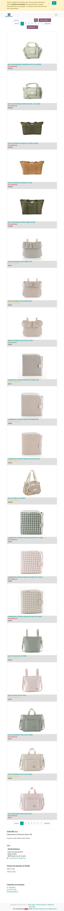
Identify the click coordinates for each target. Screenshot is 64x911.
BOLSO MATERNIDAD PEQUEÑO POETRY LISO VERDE (24, 64)
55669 (10, 305)
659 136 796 (12, 889)
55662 (10, 344)
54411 (10, 818)
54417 (10, 739)
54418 (10, 660)
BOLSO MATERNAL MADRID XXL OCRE (20, 183)
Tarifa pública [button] (44, 20)
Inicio (8, 845)
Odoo (26, 909)
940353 (10, 147)
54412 (10, 699)
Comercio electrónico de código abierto (45, 909)
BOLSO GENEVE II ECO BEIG (16, 498)
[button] (32, 27)
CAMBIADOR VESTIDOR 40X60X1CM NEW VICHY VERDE (25, 538)
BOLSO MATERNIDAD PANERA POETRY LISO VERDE (24, 104)
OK (54, 3)
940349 (10, 226)
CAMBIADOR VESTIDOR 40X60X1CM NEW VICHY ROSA (25, 577)
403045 (10, 108)
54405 (10, 778)
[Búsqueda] (36, 20)
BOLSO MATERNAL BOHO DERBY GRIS (20, 261)
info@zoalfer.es (13, 891)
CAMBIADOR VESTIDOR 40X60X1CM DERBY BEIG (23, 419)
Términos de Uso (41, 904)
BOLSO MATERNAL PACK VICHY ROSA (20, 814)
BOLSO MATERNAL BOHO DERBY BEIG (20, 301)
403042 (10, 68)
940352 (10, 187)
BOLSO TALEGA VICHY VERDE (17, 656)
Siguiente (47, 23)
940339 (10, 502)
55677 (10, 265)
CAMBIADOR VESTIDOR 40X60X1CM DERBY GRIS (23, 380)
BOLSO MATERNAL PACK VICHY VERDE (20, 735)
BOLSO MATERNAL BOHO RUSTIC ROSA (20, 340)
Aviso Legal (31, 904)
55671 (10, 384)
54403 (10, 620)
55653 (10, 463)
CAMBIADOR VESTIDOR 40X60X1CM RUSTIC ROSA (24, 459)
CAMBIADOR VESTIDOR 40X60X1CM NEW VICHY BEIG (25, 616)
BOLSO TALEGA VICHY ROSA (17, 695)
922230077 (12, 887)
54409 (10, 581)
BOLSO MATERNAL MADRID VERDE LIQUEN (21, 222)
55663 (10, 423)
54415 (10, 541)
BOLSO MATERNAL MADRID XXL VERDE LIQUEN (23, 143)
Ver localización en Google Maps (17, 858)
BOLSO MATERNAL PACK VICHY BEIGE (20, 774)
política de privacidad (18, 4)
